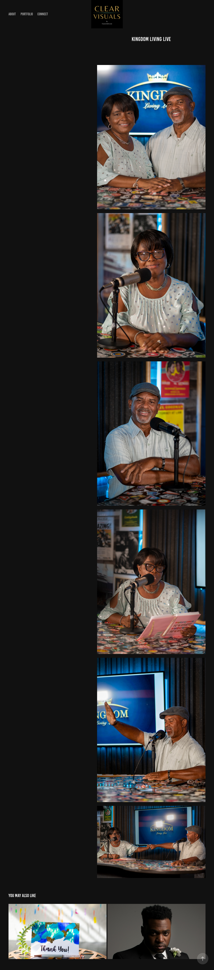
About (12, 14)
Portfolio (27, 14)
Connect (42, 14)
